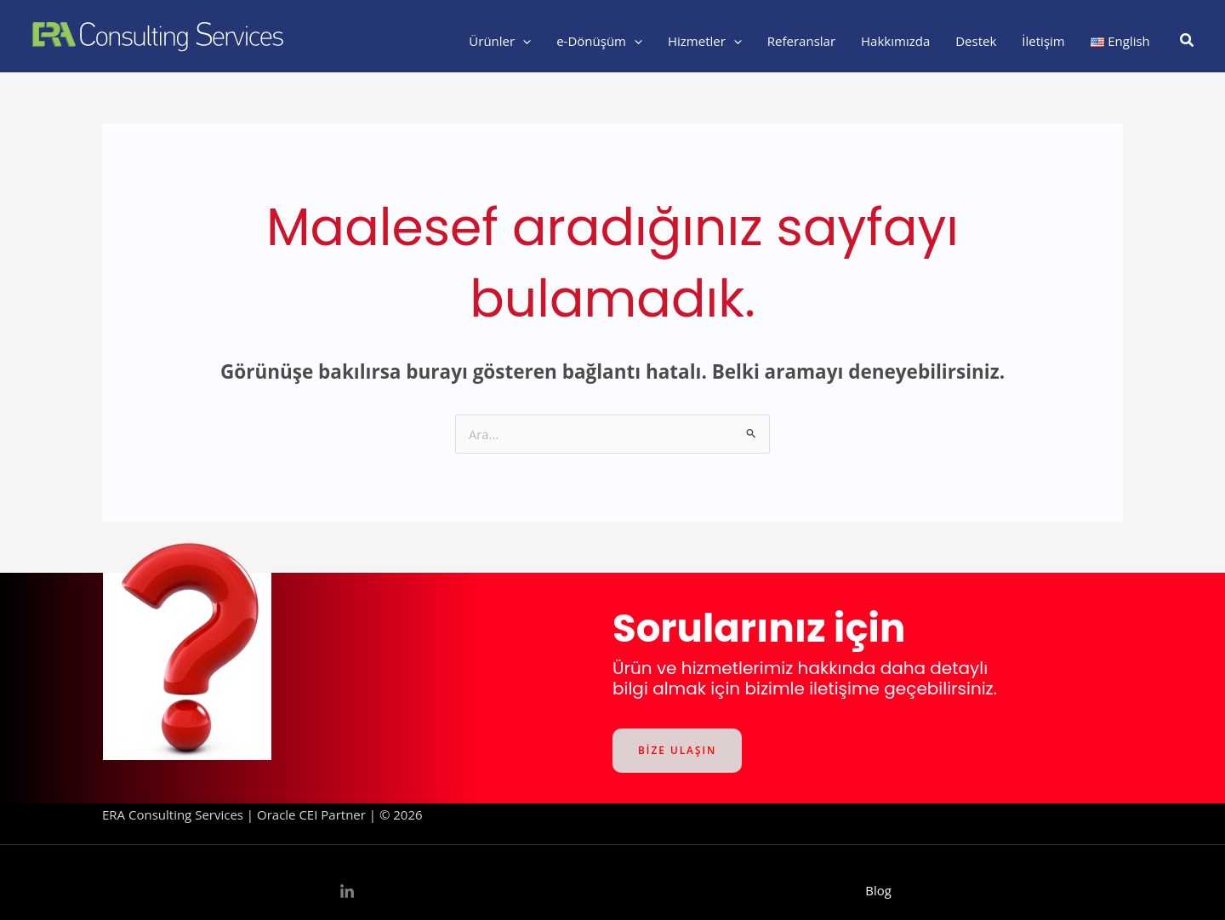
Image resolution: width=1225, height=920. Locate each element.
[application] (523, 41)
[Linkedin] (347, 892)
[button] (1187, 41)
